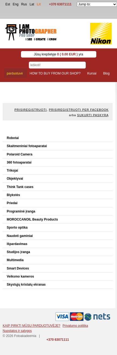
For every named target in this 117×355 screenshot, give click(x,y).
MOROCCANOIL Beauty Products (32, 219)
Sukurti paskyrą (93, 115)
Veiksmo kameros (20, 276)
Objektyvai (15, 178)
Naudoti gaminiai (20, 236)
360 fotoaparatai (19, 162)
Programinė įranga (21, 211)
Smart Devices (18, 268)
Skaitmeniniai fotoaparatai (27, 146)
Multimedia (15, 260)
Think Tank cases (20, 187)
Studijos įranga (18, 252)
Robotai (13, 138)
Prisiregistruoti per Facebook (79, 109)
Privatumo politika (75, 326)
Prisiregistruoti (31, 109)
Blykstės (13, 195)
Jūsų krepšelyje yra (58, 54)
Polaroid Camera (19, 154)
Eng (15, 4)
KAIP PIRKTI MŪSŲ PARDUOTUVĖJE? (31, 326)
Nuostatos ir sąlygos (17, 331)
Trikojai (12, 170)
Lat (32, 4)
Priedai (12, 203)
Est (7, 4)
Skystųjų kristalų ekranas (26, 284)
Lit (39, 4)
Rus (24, 4)
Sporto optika (17, 227)
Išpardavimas (17, 244)
